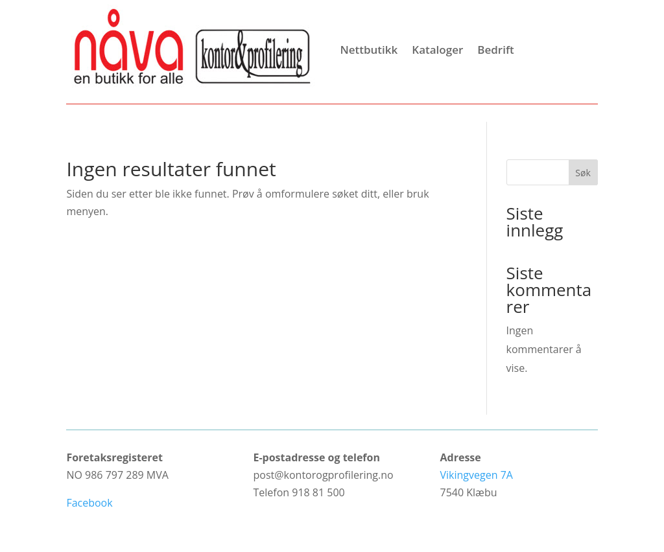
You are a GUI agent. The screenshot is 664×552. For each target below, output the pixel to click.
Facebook (89, 503)
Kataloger (437, 49)
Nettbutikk (368, 49)
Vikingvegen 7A (476, 475)
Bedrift (495, 49)
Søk (582, 173)
